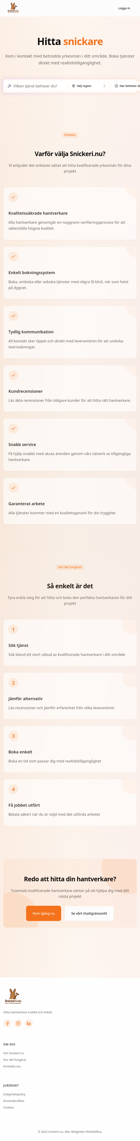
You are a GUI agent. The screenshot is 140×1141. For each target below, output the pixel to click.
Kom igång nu (44, 913)
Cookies (8, 1107)
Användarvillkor (13, 1101)
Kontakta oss (12, 1066)
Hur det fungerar (14, 1060)
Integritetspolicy (14, 1094)
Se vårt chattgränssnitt (89, 913)
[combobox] (89, 86)
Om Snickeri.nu (13, 1053)
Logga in (124, 8)
